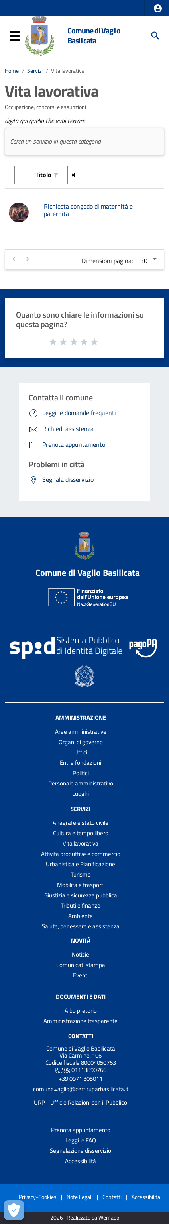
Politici (81, 773)
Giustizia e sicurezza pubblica (80, 895)
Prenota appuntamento (80, 1129)
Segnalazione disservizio (80, 1150)
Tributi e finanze (80, 905)
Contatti (80, 1036)
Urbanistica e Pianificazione (80, 864)
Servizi (35, 70)
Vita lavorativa (67, 70)
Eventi (80, 975)
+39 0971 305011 (80, 1078)
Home (12, 70)
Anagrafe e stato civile (80, 822)
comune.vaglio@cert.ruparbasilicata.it (80, 1088)
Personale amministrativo (80, 783)
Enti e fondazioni (80, 762)
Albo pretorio (81, 1010)
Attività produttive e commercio (80, 853)
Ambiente (80, 915)
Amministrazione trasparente (80, 1020)
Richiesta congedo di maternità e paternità (88, 209)
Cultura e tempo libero (80, 833)
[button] (157, 8)
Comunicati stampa (80, 964)
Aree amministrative (80, 731)
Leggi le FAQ (80, 1140)
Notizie (80, 954)
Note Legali (79, 1197)
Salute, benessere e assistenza (81, 926)
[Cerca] (155, 36)
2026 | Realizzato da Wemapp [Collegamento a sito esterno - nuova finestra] (84, 1217)
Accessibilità (80, 1161)
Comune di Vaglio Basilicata (93, 35)
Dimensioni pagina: (107, 260)
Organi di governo (81, 741)
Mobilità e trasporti (80, 884)
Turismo (81, 874)
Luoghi (80, 793)
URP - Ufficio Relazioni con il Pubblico (80, 1102)
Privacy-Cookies (38, 1197)
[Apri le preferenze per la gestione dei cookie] (14, 1210)
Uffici (80, 752)
